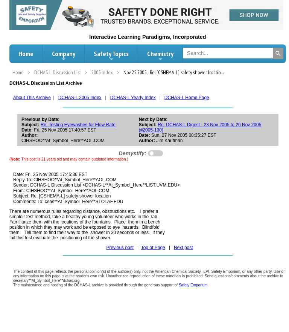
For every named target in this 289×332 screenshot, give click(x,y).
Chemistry (160, 55)
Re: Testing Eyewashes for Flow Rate (78, 124)
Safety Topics (111, 55)
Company (63, 55)
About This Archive (32, 97)
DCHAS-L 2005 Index (80, 97)
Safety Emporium (193, 285)
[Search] (278, 53)
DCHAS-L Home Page (186, 97)
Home (25, 53)
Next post (183, 247)
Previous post (120, 247)
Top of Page (153, 247)
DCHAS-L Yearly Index (133, 97)
